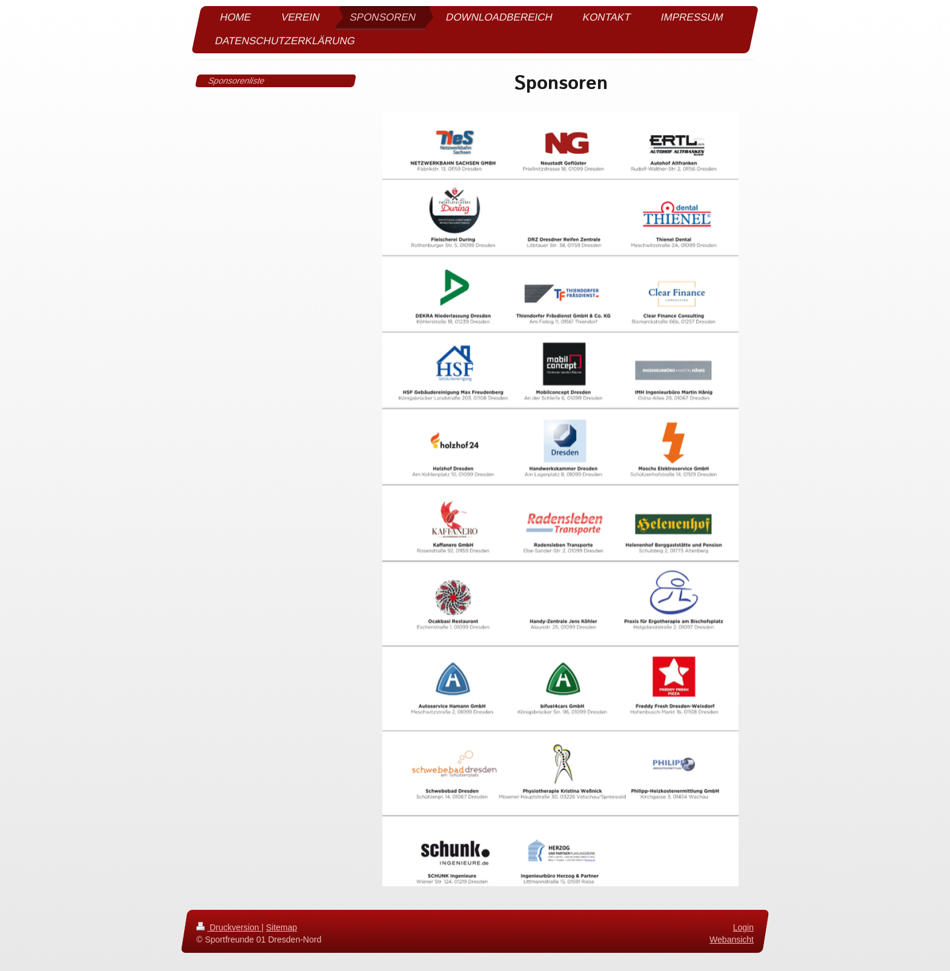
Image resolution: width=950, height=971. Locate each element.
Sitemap (281, 927)
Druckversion (228, 927)
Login (743, 927)
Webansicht (731, 939)
